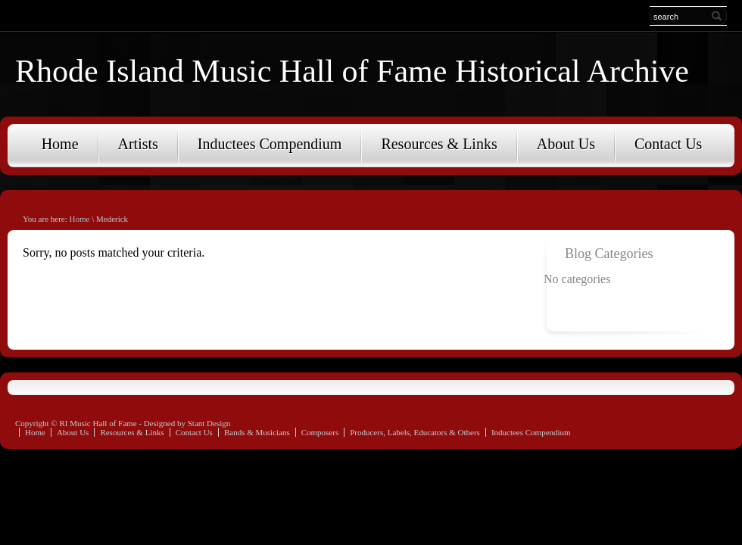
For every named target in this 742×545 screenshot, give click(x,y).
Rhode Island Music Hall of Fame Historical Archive (352, 71)
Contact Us (668, 143)
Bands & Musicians (257, 432)
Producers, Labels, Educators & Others (415, 432)
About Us (566, 143)
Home (60, 143)
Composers (320, 432)
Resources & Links (439, 143)
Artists (138, 143)
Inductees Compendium (270, 143)
